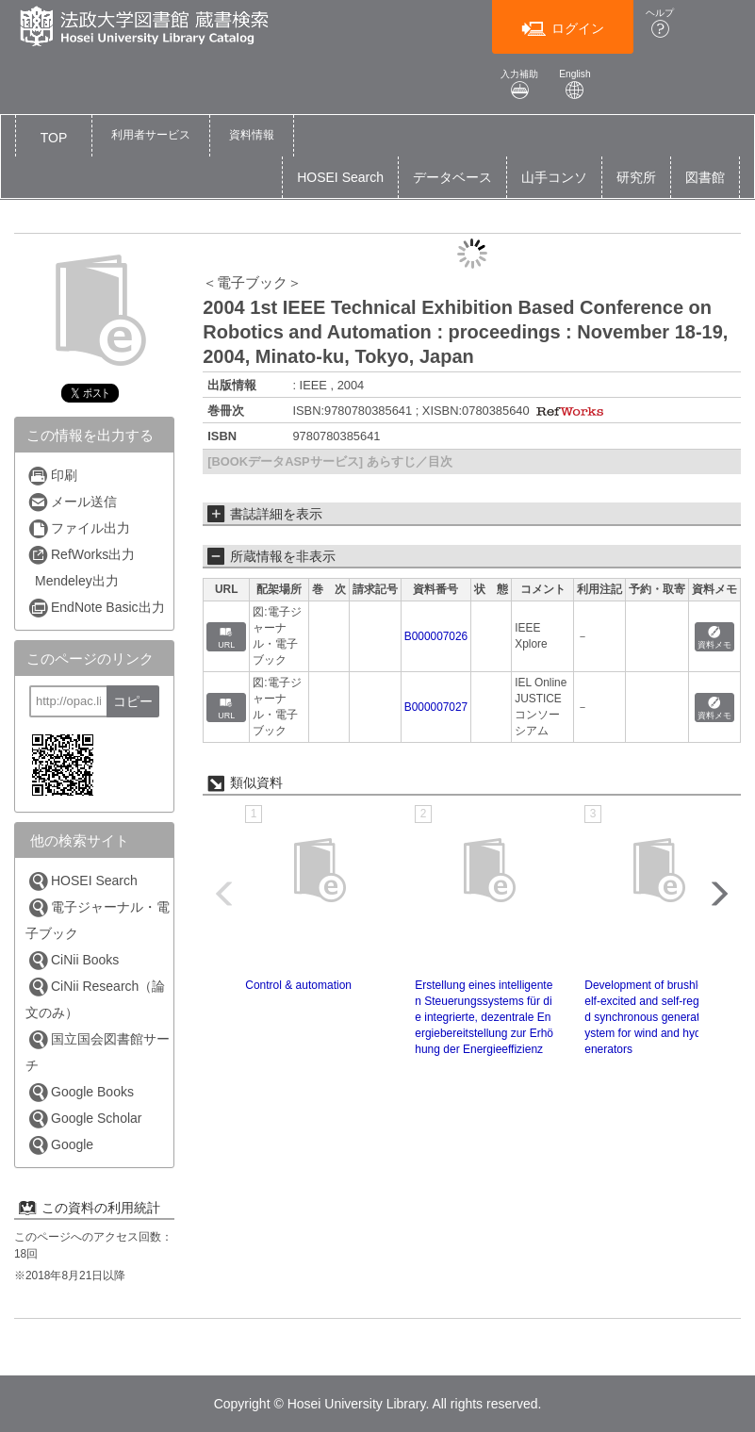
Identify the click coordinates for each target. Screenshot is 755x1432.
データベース (452, 177)
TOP (54, 137)
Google (60, 1145)
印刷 (52, 476)
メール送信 (72, 502)
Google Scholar (84, 1118)
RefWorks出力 (81, 555)
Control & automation (298, 985)
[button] (150, 135)
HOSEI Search (340, 177)
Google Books (80, 1092)
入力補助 (519, 84)
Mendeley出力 (77, 580)
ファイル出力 (78, 528)
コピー (133, 701)
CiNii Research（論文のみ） (95, 998)
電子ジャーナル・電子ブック (97, 919)
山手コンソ (554, 177)
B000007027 (436, 707)
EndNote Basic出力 (96, 607)
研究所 (636, 177)
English (575, 84)
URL (226, 638)
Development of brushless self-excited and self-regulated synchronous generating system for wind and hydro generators (654, 1018)
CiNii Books (73, 960)
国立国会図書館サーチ (97, 1051)
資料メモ (714, 638)
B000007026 (436, 636)
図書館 (705, 177)
